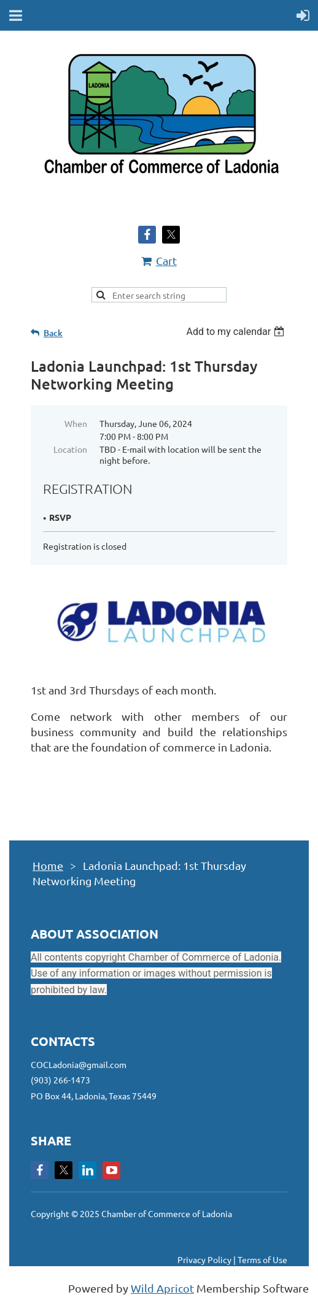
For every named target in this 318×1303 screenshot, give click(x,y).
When (75, 423)
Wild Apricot (162, 1288)
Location (70, 449)
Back (53, 333)
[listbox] (236, 331)
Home (48, 865)
